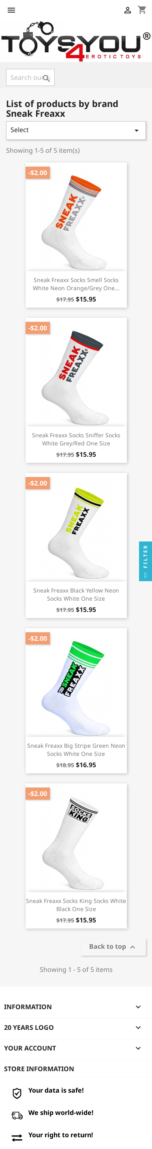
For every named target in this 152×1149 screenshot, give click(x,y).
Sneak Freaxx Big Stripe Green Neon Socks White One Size (76, 749)
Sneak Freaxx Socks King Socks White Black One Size (76, 905)
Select (76, 130)
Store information (39, 1068)
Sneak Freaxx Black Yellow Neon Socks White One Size (76, 594)
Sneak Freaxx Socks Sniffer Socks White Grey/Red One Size (76, 439)
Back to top (113, 947)
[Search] (30, 77)
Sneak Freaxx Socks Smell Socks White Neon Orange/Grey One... (76, 284)
